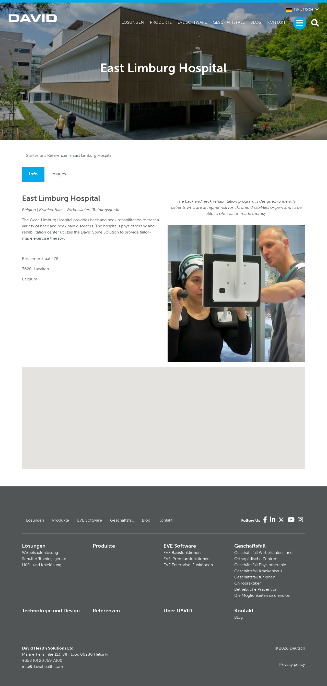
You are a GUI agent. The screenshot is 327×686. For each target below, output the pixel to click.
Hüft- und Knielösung (41, 564)
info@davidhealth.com (42, 666)
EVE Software (192, 22)
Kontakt (276, 22)
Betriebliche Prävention (255, 589)
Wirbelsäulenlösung (40, 552)
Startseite (34, 155)
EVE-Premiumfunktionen (186, 558)
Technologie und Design (51, 610)
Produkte (161, 22)
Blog (255, 22)
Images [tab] (58, 174)
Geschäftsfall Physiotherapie (260, 564)
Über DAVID (178, 610)
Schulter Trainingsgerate (44, 558)
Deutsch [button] (299, 9)
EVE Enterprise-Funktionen (188, 564)
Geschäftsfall (228, 22)
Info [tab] (33, 174)
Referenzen (57, 155)
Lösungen (133, 22)
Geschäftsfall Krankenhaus (258, 570)
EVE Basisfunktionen (182, 552)
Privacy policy (292, 664)
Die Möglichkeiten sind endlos (262, 595)
